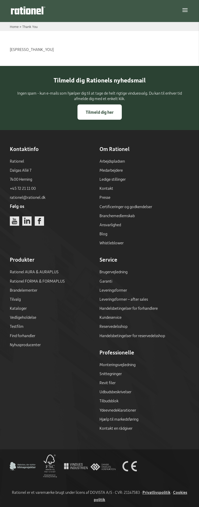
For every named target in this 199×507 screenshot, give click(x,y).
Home (14, 26)
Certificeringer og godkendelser (126, 206)
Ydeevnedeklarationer (118, 410)
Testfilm (17, 326)
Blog (103, 233)
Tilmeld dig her (99, 112)
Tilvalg (15, 299)
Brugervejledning (113, 271)
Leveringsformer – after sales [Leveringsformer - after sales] (124, 299)
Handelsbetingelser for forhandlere (129, 308)
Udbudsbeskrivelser (115, 391)
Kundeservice (111, 317)
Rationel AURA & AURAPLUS (34, 271)
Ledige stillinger (113, 179)
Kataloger (18, 308)
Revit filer (108, 382)
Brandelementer (23, 290)
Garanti (106, 281)
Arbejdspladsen (112, 161)
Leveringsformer (113, 290)
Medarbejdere (111, 170)
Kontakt (106, 188)
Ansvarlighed (110, 224)
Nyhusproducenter (25, 344)
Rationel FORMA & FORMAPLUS (37, 281)
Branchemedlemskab (117, 215)
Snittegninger (111, 373)
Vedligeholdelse (23, 317)
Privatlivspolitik (156, 492)
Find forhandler (22, 335)
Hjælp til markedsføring (119, 419)
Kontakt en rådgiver (116, 428)
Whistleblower (112, 242)
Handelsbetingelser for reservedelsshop (132, 335)
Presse (105, 197)
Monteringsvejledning (118, 364)
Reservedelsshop (113, 326)
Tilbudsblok (109, 400)
